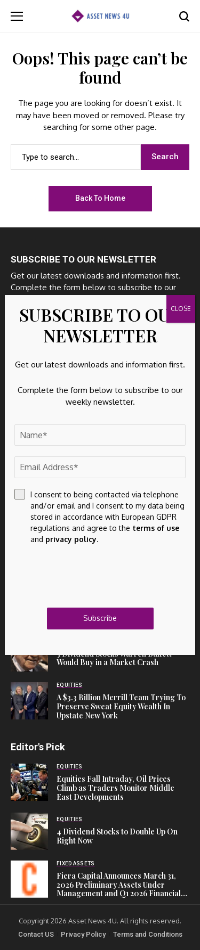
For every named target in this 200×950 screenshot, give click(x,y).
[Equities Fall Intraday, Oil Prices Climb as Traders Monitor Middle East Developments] (29, 782)
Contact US (36, 934)
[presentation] (95, 576)
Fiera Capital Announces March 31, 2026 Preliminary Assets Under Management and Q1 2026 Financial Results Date (119, 889)
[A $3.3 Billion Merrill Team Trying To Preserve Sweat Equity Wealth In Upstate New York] (29, 700)
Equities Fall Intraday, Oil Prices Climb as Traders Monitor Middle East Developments (115, 788)
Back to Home (100, 198)
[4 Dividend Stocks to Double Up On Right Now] (29, 831)
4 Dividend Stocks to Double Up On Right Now (117, 836)
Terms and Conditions (147, 934)
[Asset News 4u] (100, 15)
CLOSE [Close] (181, 309)
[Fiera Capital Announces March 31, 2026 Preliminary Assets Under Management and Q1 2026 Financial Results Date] (29, 879)
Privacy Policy (83, 934)
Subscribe (100, 618)
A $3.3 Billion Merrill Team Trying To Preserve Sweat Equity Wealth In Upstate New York (121, 706)
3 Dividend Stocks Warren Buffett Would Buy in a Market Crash (114, 658)
